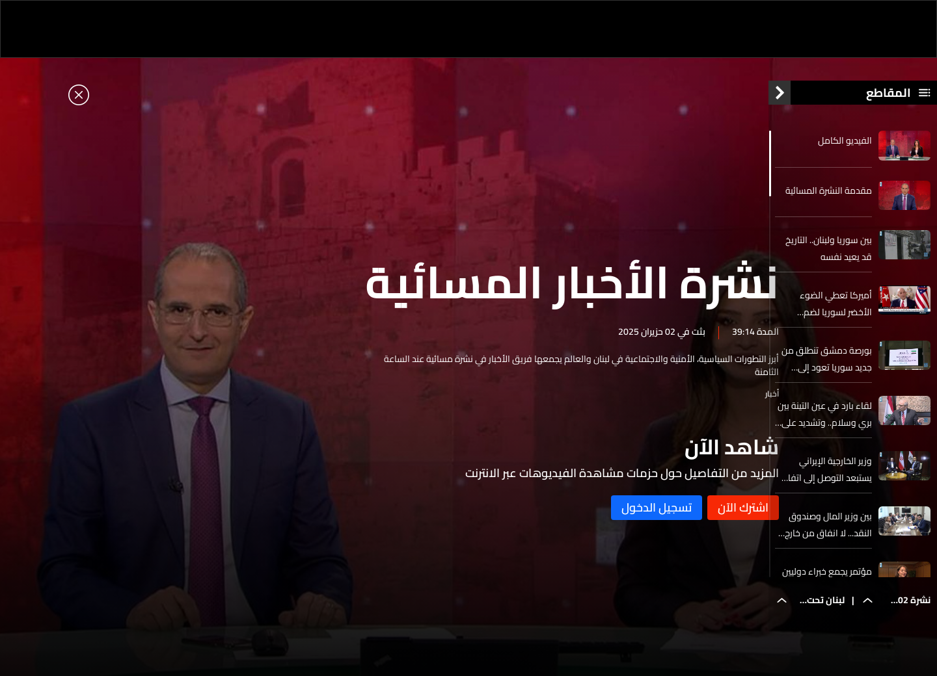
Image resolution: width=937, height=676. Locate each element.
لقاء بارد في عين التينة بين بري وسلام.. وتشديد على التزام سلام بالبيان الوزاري (825, 421)
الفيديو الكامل (845, 147)
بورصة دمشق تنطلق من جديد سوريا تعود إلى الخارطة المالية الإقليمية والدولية (826, 366)
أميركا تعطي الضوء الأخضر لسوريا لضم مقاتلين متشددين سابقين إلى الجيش (824, 311)
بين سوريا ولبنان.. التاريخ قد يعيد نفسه (828, 255)
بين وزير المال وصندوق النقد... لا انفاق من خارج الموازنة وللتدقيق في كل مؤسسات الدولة (825, 532)
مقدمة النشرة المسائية (828, 196)
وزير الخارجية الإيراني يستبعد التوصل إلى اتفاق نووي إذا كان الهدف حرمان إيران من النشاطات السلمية (826, 476)
